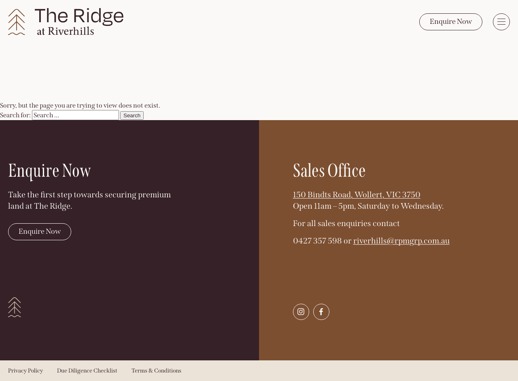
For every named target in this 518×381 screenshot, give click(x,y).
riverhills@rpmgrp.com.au (401, 241)
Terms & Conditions (156, 370)
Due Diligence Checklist (87, 370)
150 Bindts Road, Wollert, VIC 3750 (356, 194)
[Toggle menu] (501, 21)
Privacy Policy (25, 370)
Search (131, 115)
